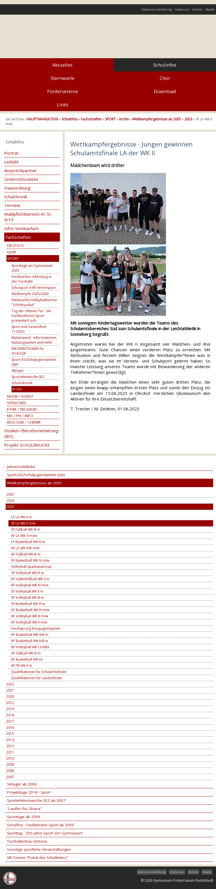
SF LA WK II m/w (23, 523)
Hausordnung (17, 188)
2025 (10, 494)
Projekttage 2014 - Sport (28, 792)
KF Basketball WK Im (27, 659)
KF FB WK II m (21, 665)
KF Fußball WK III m (25, 554)
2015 (10, 733)
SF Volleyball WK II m (27, 591)
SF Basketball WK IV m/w (30, 560)
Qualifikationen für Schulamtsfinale (38, 671)
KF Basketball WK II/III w (29, 640)
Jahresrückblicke (21, 466)
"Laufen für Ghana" (24, 808)
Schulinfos (164, 65)
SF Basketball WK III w (28, 603)
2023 (188, 119)
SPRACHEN (16, 402)
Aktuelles (62, 65)
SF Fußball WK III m (25, 529)
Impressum (182, 9)
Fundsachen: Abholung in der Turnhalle (31, 279)
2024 (10, 500)
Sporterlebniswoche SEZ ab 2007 (36, 800)
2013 (10, 746)
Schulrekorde (22, 383)
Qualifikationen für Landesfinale (36, 678)
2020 (10, 696)
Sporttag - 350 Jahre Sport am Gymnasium (45, 833)
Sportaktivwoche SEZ (28, 376)
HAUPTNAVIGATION (42, 119)
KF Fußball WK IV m (26, 653)
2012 (10, 702)
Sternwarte (63, 78)
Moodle (210, 9)
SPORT (110, 119)
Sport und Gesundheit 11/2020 (29, 329)
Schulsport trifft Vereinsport (34, 287)
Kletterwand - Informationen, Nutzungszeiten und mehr (34, 340)
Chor (165, 78)
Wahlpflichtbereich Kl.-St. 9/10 (28, 216)
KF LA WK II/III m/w (25, 548)
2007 (10, 777)
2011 (10, 752)
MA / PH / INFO (20, 415)
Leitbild (11, 162)
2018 (10, 715)
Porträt (11, 153)
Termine (12, 205)
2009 (10, 764)
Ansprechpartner (20, 170)
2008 (10, 770)
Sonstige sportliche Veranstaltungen (39, 849)
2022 (10, 684)
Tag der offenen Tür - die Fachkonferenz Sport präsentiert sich (31, 316)
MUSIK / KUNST (20, 396)
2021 (10, 690)
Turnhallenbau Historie (27, 841)
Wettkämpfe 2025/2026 (30, 293)
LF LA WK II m (21, 517)
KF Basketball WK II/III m (29, 634)
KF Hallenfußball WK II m (30, 579)
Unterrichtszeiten (21, 179)
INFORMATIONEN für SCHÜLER (28, 351)
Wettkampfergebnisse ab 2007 (156, 119)
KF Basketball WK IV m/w (30, 609)
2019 (10, 708)
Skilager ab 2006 (22, 784)
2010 (10, 758)
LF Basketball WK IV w (28, 541)
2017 (10, 721)
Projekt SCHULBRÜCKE (27, 445)
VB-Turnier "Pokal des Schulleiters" (37, 857)
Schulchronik (15, 196)
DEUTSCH (15, 245)
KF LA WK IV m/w (24, 535)
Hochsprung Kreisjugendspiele (35, 628)
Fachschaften (91, 119)
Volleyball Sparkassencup (31, 566)
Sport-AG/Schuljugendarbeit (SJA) (34, 362)
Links (62, 104)
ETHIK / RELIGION (22, 409)
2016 (10, 727)
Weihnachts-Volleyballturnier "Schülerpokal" (34, 302)
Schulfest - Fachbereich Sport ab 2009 (40, 824)
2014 (10, 739)
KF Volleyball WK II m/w (29, 622)
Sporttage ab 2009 (23, 816)
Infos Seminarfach (21, 228)
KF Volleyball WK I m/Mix (30, 647)
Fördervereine (62, 91)
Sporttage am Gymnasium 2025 (32, 268)
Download (165, 91)
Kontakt (197, 9)
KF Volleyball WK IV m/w (29, 585)
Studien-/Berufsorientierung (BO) (31, 433)
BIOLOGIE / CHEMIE (24, 422)
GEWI (11, 252)
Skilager (18, 370)
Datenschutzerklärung (156, 9)
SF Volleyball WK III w (27, 572)
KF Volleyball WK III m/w (29, 616)
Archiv (124, 119)
